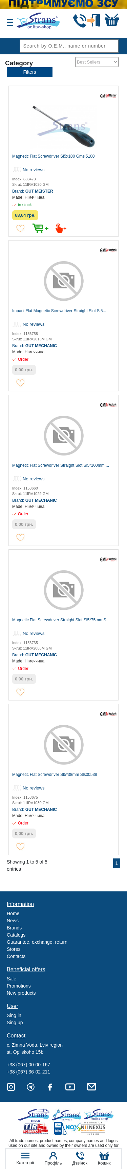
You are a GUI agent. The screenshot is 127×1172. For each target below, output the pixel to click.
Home (13, 913)
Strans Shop (99, 1115)
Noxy (67, 1128)
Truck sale (36, 1115)
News (13, 920)
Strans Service (67, 1115)
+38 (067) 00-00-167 (28, 1064)
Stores (13, 949)
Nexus (99, 1128)
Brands (14, 927)
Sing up (15, 1022)
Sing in (14, 1015)
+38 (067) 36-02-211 (28, 1072)
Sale (11, 978)
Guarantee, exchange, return (37, 942)
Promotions (19, 986)
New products (21, 993)
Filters (29, 72)
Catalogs (16, 935)
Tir (36, 1128)
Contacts (16, 956)
